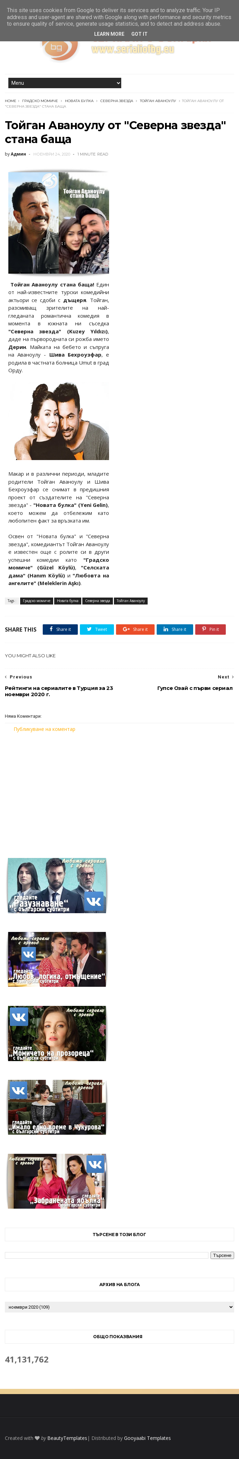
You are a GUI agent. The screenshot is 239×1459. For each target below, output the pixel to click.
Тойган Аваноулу (158, 101)
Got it (139, 34)
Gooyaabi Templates (147, 1438)
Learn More (109, 34)
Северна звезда (116, 101)
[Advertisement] (119, 791)
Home (10, 101)
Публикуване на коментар (44, 729)
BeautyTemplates (67, 1438)
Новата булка (79, 101)
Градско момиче (40, 101)
